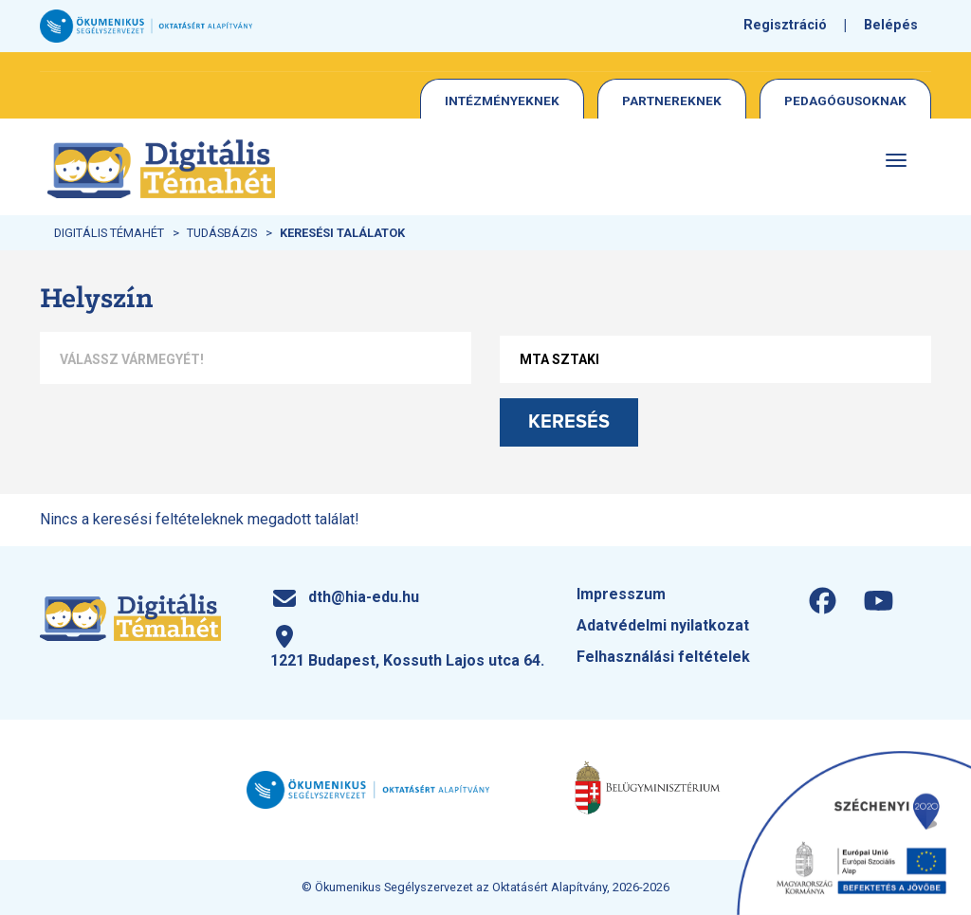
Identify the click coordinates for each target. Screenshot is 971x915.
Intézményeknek (502, 100)
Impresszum (621, 594)
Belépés (891, 25)
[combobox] (255, 360)
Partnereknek (672, 100)
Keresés (569, 421)
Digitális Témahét (109, 233)
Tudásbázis (222, 233)
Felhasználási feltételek (663, 657)
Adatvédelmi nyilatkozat (663, 625)
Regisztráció (785, 25)
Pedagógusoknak (845, 100)
